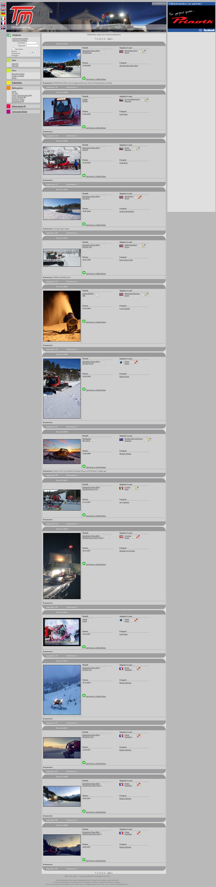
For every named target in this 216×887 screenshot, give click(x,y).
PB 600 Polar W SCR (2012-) (93, 538)
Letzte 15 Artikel (18, 76)
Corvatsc (128, 536)
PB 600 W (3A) (88, 737)
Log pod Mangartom (132, 99)
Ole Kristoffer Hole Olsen (128, 66)
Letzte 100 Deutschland (21, 95)
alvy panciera (124, 502)
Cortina (127, 487)
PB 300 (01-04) (88, 363)
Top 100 (15, 93)
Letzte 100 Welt (19, 97)
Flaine (127, 668)
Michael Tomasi (125, 454)
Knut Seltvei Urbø (126, 260)
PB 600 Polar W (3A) (90, 489)
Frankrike (128, 670)
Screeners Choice (18, 99)
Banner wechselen (159, 4)
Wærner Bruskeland (126, 211)
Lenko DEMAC (88, 293)
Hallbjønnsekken (131, 245)
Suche (14, 91)
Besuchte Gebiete (18, 74)
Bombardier (86, 439)
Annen (84, 619)
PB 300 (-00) (87, 247)
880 (83, 295)
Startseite (15, 64)
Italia (127, 489)
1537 (109, 39)
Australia (128, 441)
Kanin (127, 148)
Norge (127, 53)
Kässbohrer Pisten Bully (91, 51)
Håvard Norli (124, 376)
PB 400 (85, 150)
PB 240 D (86, 198)
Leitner (85, 99)
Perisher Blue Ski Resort (134, 439)
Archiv (14, 78)
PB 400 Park (87, 53)
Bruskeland (129, 196)
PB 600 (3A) (87, 670)
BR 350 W (86, 441)
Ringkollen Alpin (131, 51)
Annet (127, 361)
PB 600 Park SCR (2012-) (91, 785)
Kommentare (18, 101)
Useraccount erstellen (20, 38)
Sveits (127, 538)
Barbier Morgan (125, 683)
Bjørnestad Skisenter (132, 293)
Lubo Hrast (123, 114)
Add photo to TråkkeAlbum (96, 79)
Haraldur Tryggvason (127, 551)
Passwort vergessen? (19, 40)
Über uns (15, 66)
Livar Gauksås (124, 308)
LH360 (85, 101)
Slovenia (128, 101)
